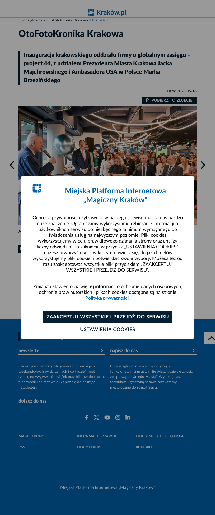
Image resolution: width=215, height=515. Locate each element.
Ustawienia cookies (107, 329)
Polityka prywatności (107, 298)
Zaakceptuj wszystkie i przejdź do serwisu (107, 317)
